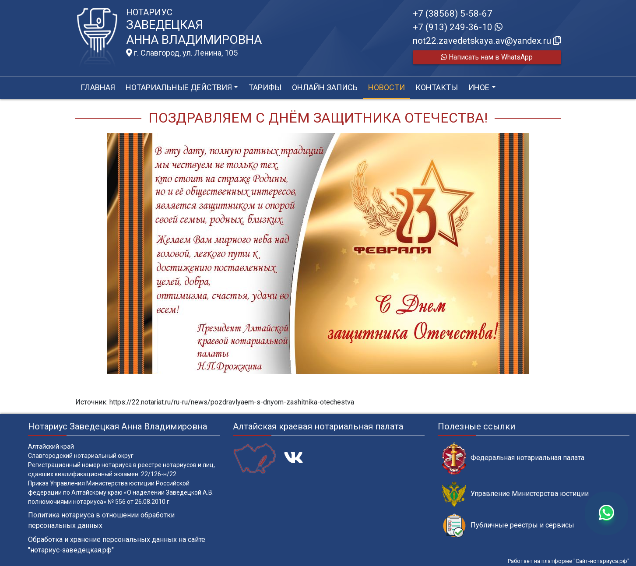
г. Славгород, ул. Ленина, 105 (182, 53)
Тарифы (265, 87)
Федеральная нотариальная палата (513, 458)
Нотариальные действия (179, 87)
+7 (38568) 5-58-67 (452, 13)
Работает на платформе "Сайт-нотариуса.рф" (568, 561)
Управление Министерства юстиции (515, 494)
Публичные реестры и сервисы (508, 525)
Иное (478, 87)
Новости (386, 87)
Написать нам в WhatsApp (487, 57)
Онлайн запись (325, 87)
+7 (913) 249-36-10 (457, 27)
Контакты (436, 87)
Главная (98, 87)
